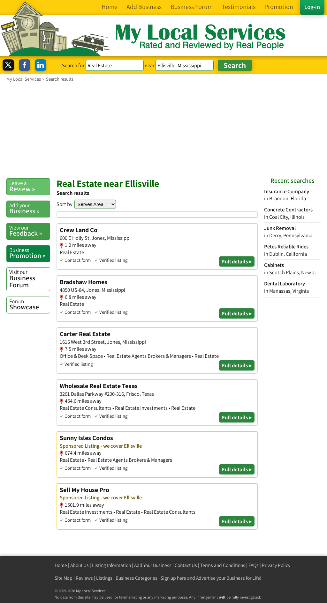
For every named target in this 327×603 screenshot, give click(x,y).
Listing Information (111, 565)
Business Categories (136, 578)
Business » (29, 209)
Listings (104, 578)
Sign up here (173, 578)
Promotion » (29, 253)
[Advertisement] (163, 129)
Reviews (84, 578)
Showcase (29, 305)
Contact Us (186, 565)
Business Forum (29, 278)
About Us (79, 565)
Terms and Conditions (222, 565)
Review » (29, 186)
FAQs (253, 565)
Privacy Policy (276, 565)
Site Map (63, 578)
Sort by (64, 204)
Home (61, 565)
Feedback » (29, 231)
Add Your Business (152, 565)
